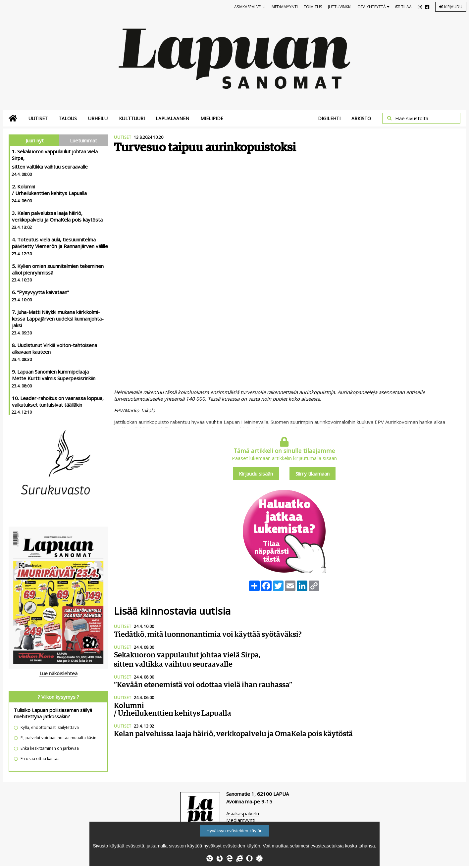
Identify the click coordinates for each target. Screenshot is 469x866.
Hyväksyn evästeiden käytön (235, 830)
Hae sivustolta (411, 118)
